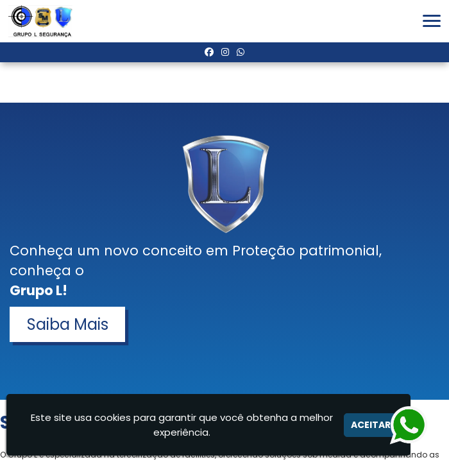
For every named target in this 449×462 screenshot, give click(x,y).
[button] (432, 21)
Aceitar (371, 424)
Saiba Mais (67, 324)
